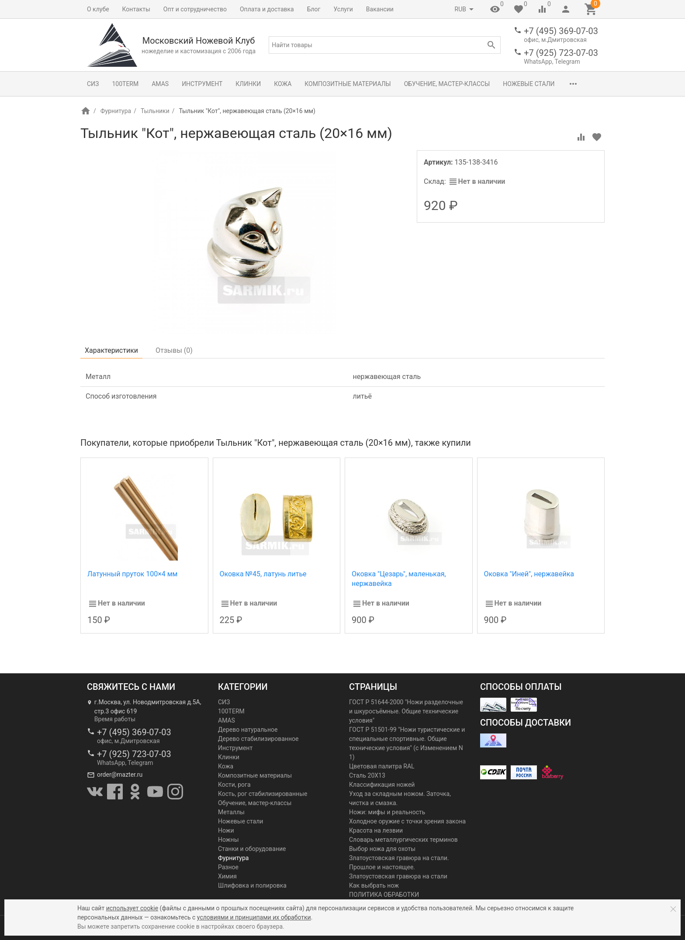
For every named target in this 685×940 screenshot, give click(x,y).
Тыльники (155, 110)
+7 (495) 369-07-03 (561, 31)
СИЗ (93, 83)
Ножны (228, 839)
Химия (227, 876)
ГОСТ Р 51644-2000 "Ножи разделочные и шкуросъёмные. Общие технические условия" (406, 711)
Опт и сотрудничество (195, 9)
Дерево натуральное (247, 729)
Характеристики (111, 350)
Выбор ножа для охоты (382, 848)
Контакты (136, 9)
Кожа (282, 83)
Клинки (248, 83)
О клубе (98, 9)
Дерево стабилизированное (258, 738)
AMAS (160, 83)
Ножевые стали (528, 83)
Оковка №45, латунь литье (263, 574)
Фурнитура (115, 110)
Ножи (226, 830)
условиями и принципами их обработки (254, 917)
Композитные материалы (347, 83)
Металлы (231, 812)
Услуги (343, 9)
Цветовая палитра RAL (382, 766)
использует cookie (132, 908)
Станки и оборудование (252, 848)
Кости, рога (234, 784)
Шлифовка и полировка (252, 885)
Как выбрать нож (374, 885)
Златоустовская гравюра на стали (398, 876)
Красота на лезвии (376, 830)
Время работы (114, 719)
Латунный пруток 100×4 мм (132, 574)
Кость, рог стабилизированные (262, 793)
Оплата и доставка (267, 9)
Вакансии (380, 9)
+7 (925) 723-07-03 (561, 53)
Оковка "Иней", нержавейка (529, 574)
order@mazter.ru (119, 774)
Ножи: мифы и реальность (387, 812)
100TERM (125, 83)
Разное (228, 867)
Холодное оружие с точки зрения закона (407, 821)
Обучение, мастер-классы (447, 83)
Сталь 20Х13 (367, 775)
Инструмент (202, 83)
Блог (314, 9)
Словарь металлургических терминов (403, 839)
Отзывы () (174, 350)
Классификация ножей (382, 784)
